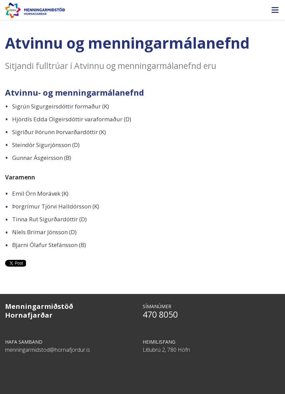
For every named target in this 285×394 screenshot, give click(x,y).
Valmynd (275, 10)
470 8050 (160, 314)
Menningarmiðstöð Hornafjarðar (142, 10)
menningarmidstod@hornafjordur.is (47, 349)
